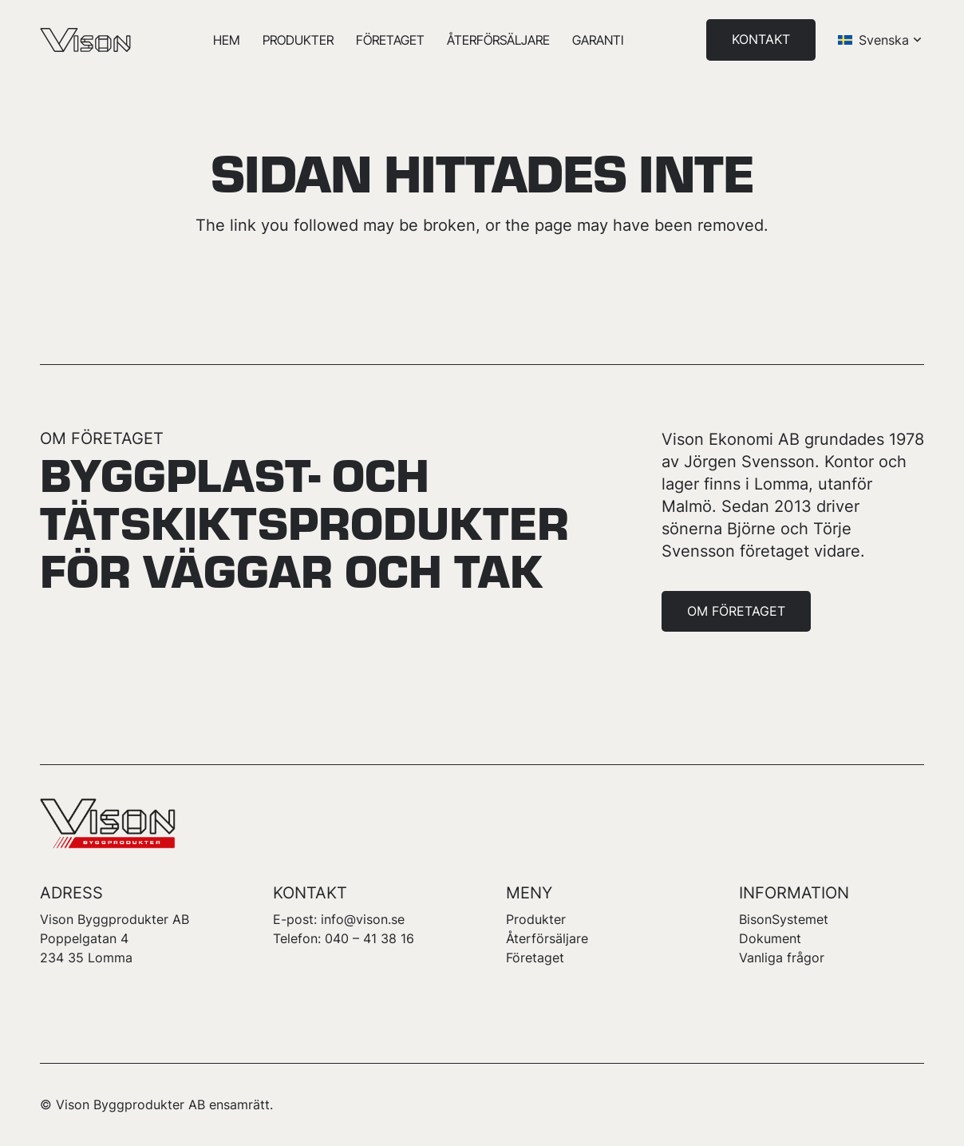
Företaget (535, 958)
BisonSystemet (783, 919)
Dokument (770, 938)
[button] (881, 40)
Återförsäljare (547, 938)
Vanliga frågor (781, 958)
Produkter (536, 919)
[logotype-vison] (85, 40)
